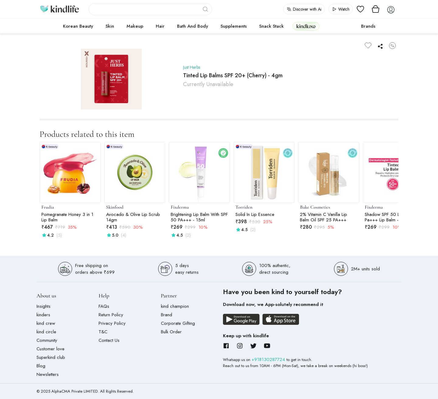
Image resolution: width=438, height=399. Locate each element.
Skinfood (114, 207)
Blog (40, 366)
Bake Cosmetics (315, 207)
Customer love (50, 348)
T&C (103, 331)
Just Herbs (193, 67)
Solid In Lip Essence (254, 214)
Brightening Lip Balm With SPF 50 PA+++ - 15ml (199, 217)
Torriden (243, 207)
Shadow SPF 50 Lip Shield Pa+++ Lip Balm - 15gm (390, 217)
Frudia (47, 207)
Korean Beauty (78, 26)
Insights (43, 306)
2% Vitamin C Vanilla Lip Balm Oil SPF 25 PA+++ (323, 217)
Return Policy (111, 314)
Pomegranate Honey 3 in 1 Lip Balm (67, 217)
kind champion (175, 306)
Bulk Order (171, 331)
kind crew (45, 323)
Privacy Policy (112, 323)
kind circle (46, 331)
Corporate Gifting (178, 323)
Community (46, 340)
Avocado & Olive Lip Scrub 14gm (133, 217)
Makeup (135, 26)
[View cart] (375, 9)
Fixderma (180, 207)
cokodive (338, 26)
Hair (160, 26)
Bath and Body (192, 26)
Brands (368, 26)
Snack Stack (271, 26)
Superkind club (50, 357)
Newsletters (47, 374)
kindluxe (306, 26)
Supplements (234, 26)
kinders (43, 314)
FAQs (104, 306)
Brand (166, 314)
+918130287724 (269, 359)
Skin (110, 26)
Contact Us (109, 340)
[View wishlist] (360, 9)
